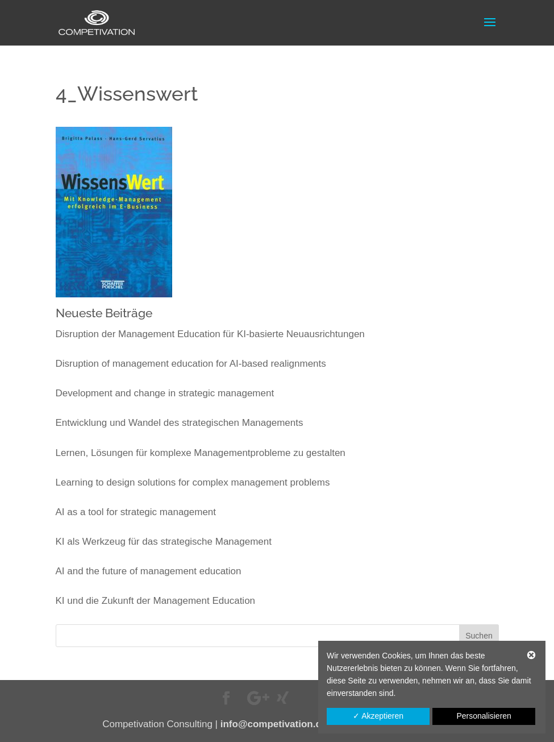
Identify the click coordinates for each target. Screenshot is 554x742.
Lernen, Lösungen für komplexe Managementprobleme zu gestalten (200, 452)
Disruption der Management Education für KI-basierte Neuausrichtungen (210, 334)
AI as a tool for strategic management (136, 512)
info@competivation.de (273, 724)
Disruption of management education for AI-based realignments (191, 363)
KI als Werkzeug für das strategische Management (164, 541)
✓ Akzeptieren (378, 715)
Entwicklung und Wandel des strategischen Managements (179, 422)
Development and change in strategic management (165, 393)
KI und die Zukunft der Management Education (156, 600)
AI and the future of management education (148, 571)
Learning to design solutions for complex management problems (193, 482)
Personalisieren (483, 715)
